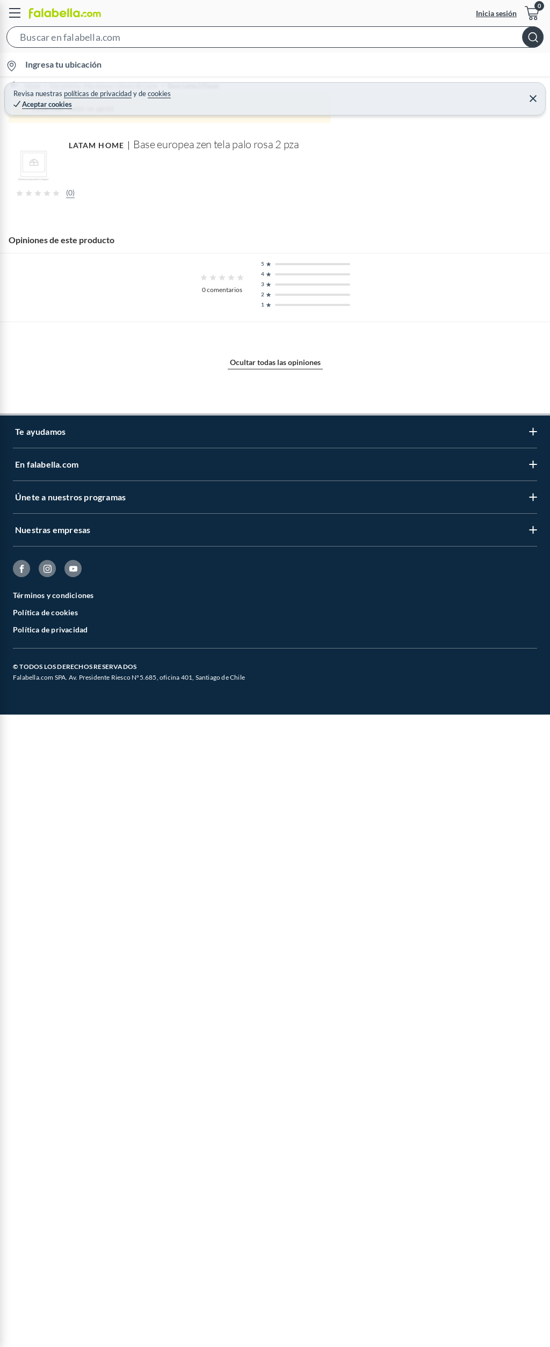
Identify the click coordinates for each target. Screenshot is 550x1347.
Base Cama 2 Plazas (223, 85)
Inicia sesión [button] (496, 13)
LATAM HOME (27, 950)
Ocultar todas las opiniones (275, 1173)
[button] (275, 39)
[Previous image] (78, 341)
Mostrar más (275, 855)
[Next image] (532, 341)
